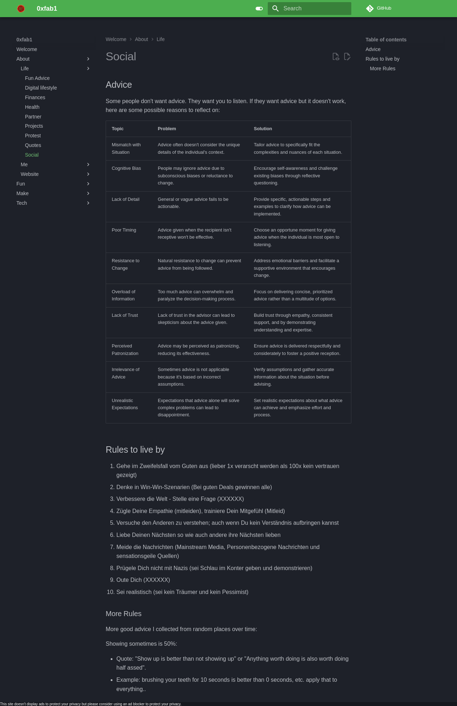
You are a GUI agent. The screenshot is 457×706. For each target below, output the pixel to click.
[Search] (309, 8)
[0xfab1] (21, 8)
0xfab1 (24, 39)
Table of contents (386, 39)
